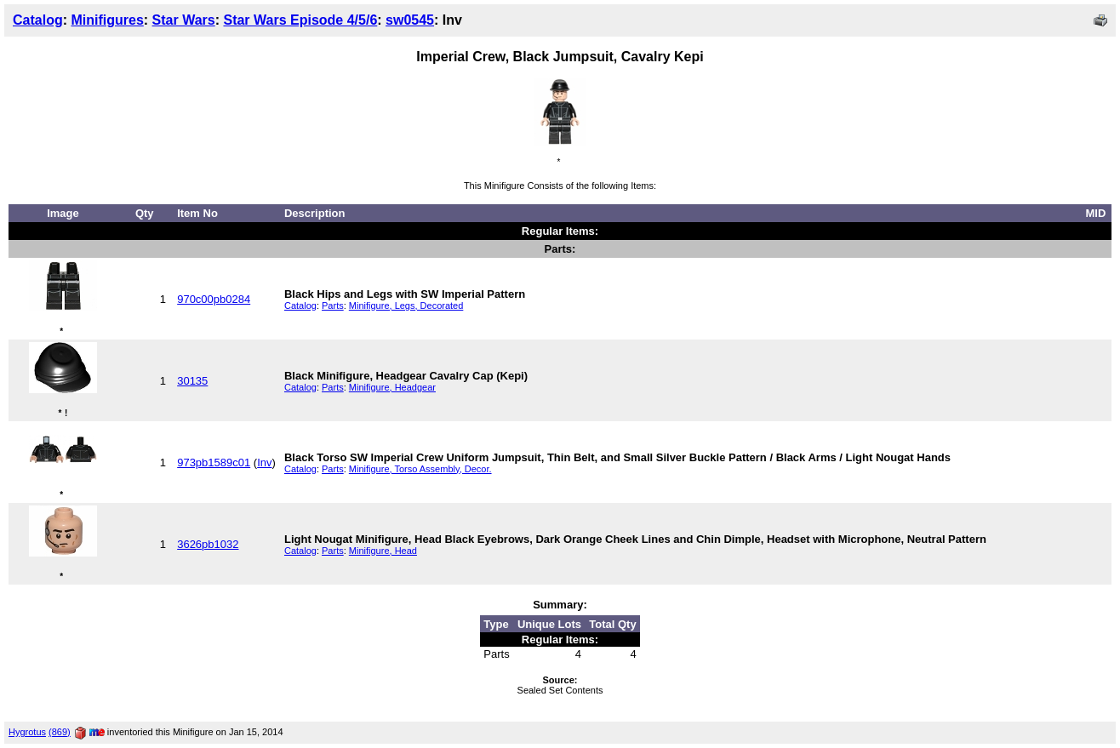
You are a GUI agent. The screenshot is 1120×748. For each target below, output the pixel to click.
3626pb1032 (207, 544)
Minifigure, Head (383, 550)
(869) (60, 732)
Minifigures (107, 20)
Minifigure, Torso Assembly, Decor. (420, 469)
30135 (192, 380)
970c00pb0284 (213, 299)
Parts (333, 305)
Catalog (38, 20)
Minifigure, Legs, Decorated (406, 305)
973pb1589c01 (213, 462)
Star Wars (183, 20)
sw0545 (410, 20)
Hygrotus (27, 732)
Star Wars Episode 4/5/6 (300, 20)
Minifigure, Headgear (392, 387)
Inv (264, 462)
